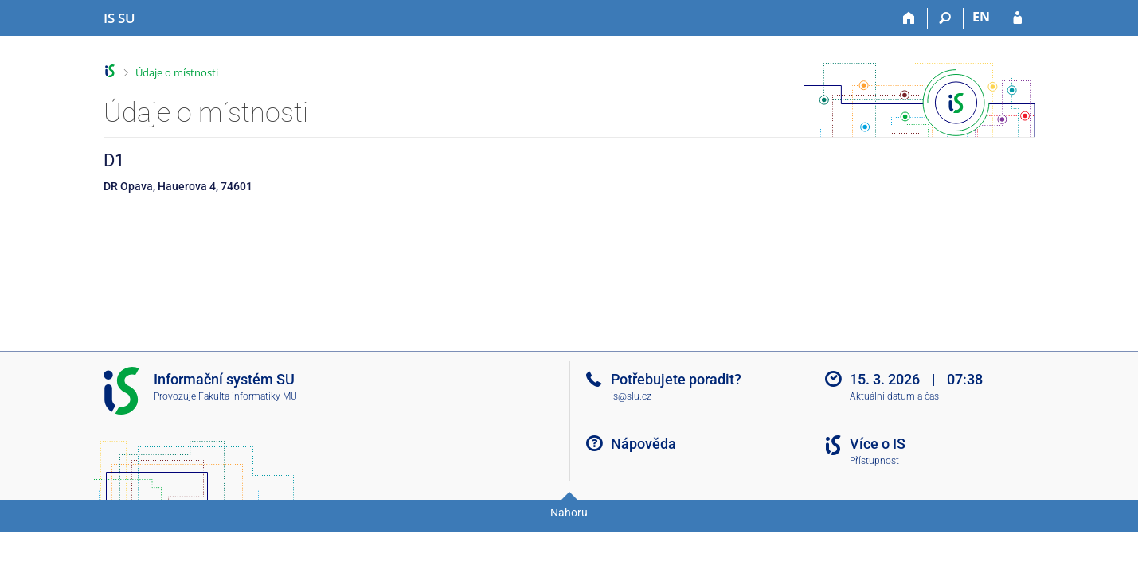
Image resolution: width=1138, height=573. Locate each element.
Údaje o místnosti (176, 72)
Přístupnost (874, 460)
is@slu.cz (631, 396)
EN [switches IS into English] (981, 16)
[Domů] (910, 18)
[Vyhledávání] (946, 18)
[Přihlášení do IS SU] (1017, 18)
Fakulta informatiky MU (247, 396)
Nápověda (643, 443)
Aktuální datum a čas (894, 396)
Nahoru (569, 512)
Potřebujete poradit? (676, 379)
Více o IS (877, 443)
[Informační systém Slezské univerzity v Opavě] (119, 18)
